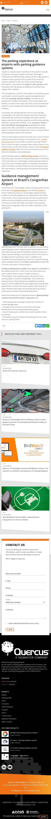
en (21, 2)
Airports (4, 695)
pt (29, 2)
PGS (4, 326)
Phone (8, 589)
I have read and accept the (23, 625)
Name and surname (13, 575)
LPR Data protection (23, 805)
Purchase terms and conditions (25, 802)
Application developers (9, 719)
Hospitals (5, 710)
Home (3, 21)
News (8, 21)
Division (9, 681)
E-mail (8, 582)
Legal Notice (7, 802)
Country (8, 601)
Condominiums (7, 716)
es (24, 2)
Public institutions (7, 707)
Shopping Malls (7, 698)
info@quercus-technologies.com (25, 790)
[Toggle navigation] (45, 10)
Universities (5, 704)
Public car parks (7, 722)
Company (9, 597)
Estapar (41, 190)
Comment (9, 611)
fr (26, 2)
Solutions (15, 21)
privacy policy (34, 625)
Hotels (4, 701)
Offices (4, 713)
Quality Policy (43, 802)
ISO (34, 805)
